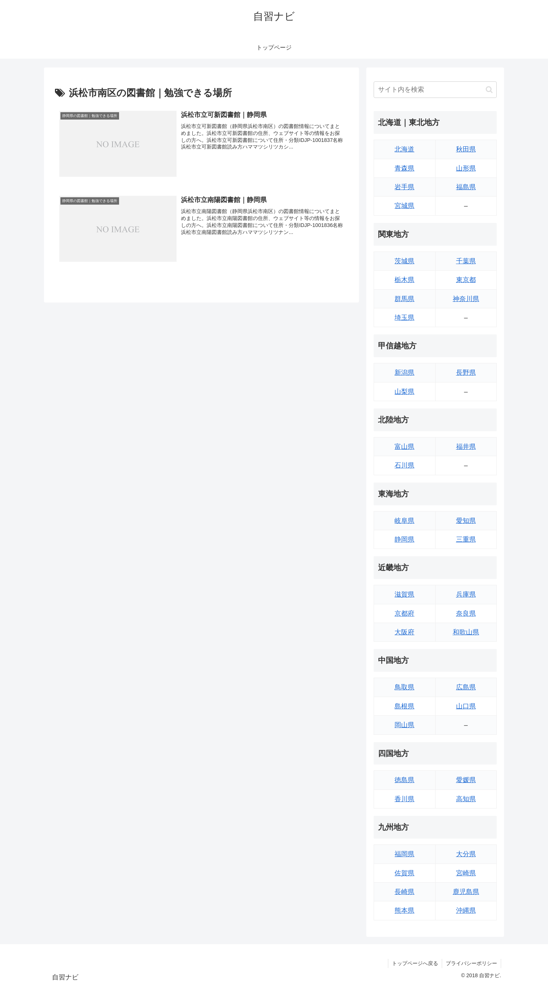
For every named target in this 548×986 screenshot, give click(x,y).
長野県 (466, 372)
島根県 (404, 706)
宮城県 (404, 205)
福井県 (466, 446)
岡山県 (404, 725)
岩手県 (404, 187)
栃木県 (404, 279)
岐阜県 (404, 520)
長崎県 (404, 891)
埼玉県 (404, 317)
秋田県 (466, 149)
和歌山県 (466, 632)
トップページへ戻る (415, 963)
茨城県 (404, 261)
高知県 (466, 799)
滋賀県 (404, 594)
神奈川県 (466, 299)
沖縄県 (466, 910)
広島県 (466, 687)
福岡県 (404, 854)
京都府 (404, 613)
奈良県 (466, 613)
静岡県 (404, 539)
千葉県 (466, 261)
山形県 (466, 168)
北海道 (404, 149)
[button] (489, 89)
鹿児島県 (466, 891)
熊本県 (404, 910)
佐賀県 (404, 873)
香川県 (404, 799)
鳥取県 (404, 687)
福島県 (466, 187)
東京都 (466, 279)
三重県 (466, 539)
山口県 (466, 706)
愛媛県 (466, 780)
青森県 (404, 168)
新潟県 (404, 372)
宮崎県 (466, 873)
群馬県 (404, 299)
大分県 (466, 854)
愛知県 (466, 520)
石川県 (404, 465)
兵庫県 (466, 594)
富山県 (404, 446)
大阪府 (404, 632)
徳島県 (404, 780)
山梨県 (404, 391)
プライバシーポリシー (471, 963)
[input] (435, 89)
